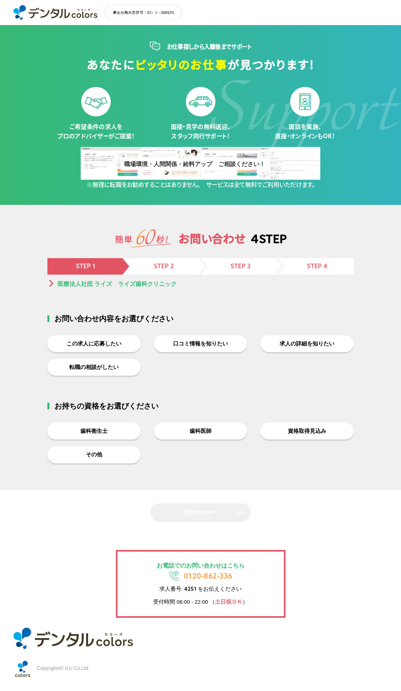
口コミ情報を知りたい (200, 344)
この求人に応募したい (94, 344)
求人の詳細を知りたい (307, 344)
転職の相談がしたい (94, 369)
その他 (94, 459)
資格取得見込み (307, 434)
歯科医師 (200, 434)
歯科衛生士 (94, 434)
